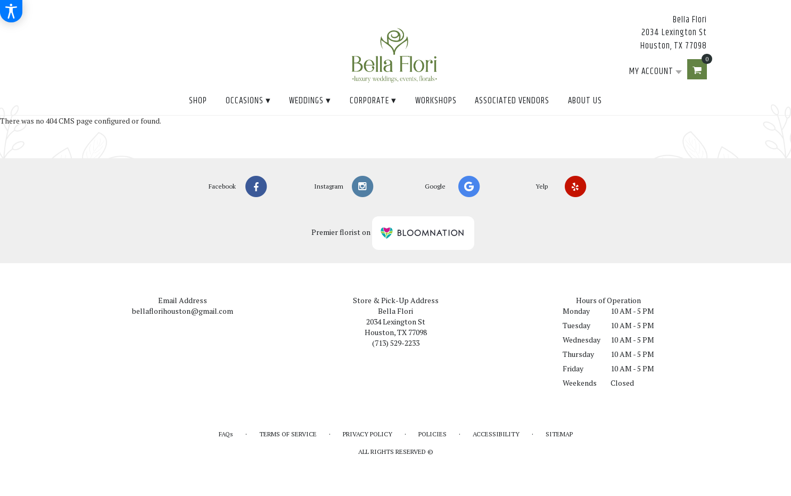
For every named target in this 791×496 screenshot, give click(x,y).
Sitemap (559, 434)
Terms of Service (288, 434)
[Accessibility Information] (11, 11)
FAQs (226, 434)
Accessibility (496, 434)
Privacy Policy (367, 434)
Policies (432, 434)
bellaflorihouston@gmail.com (182, 311)
